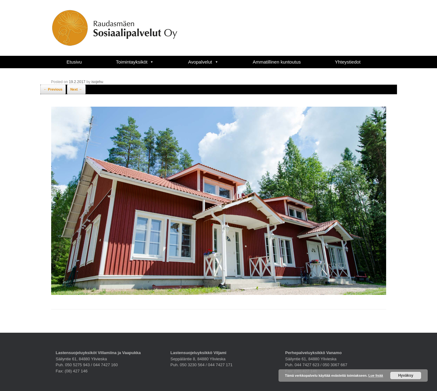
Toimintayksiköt (135, 61)
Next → (76, 89)
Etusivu (74, 61)
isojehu (97, 82)
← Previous (53, 89)
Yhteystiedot (348, 61)
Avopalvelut (203, 61)
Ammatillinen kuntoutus (277, 61)
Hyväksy (405, 375)
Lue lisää (375, 375)
